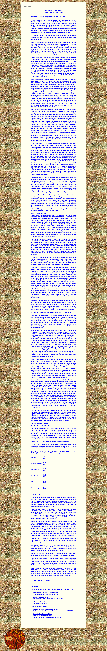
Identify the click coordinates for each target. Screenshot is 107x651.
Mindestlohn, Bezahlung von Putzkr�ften (46, 592)
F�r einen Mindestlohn (40, 602)
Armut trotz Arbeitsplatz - (41, 597)
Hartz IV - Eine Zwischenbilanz (42, 614)
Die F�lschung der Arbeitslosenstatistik (46, 609)
